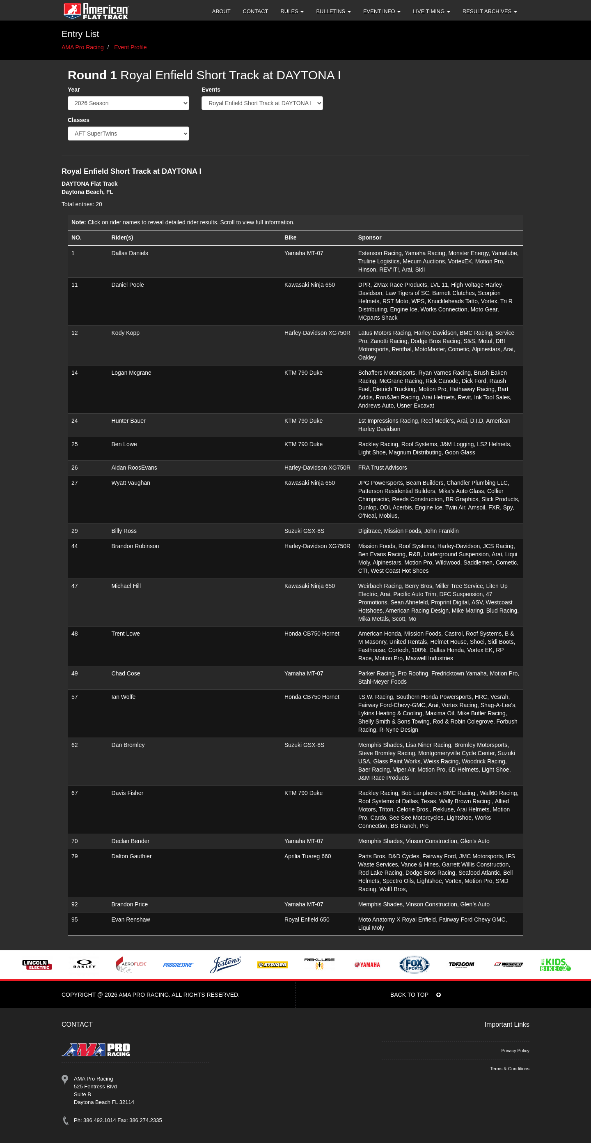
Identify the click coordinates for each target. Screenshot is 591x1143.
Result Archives (490, 11)
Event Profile (130, 47)
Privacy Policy (515, 1050)
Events (211, 89)
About (221, 11)
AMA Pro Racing (83, 47)
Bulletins (333, 11)
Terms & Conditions (509, 1068)
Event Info (382, 11)
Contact (255, 11)
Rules (292, 11)
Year (74, 89)
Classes (78, 120)
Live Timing (431, 11)
